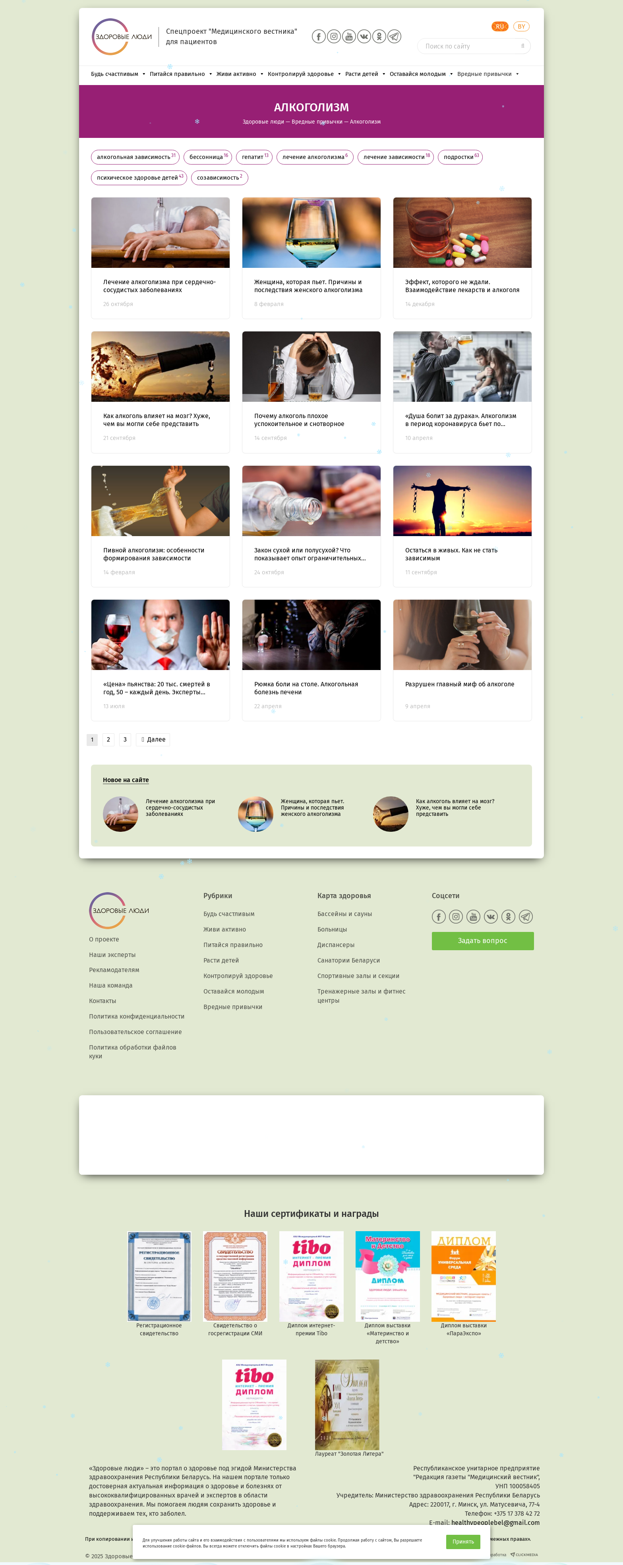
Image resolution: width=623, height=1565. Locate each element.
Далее (154, 739)
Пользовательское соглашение (135, 1032)
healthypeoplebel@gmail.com (495, 1522)
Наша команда (111, 985)
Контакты (102, 1001)
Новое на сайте (126, 780)
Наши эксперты (112, 955)
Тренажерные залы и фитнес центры (361, 996)
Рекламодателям (114, 970)
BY (521, 26)
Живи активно (241, 74)
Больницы (332, 929)
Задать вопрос (482, 940)
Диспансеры (336, 945)
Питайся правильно (181, 74)
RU (500, 26)
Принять (463, 1541)
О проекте (104, 939)
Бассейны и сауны (344, 914)
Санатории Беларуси (348, 960)
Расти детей (366, 74)
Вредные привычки (488, 74)
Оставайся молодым (422, 74)
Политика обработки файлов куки (132, 1052)
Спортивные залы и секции (358, 976)
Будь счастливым (119, 74)
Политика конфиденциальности (137, 1016)
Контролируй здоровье (305, 74)
